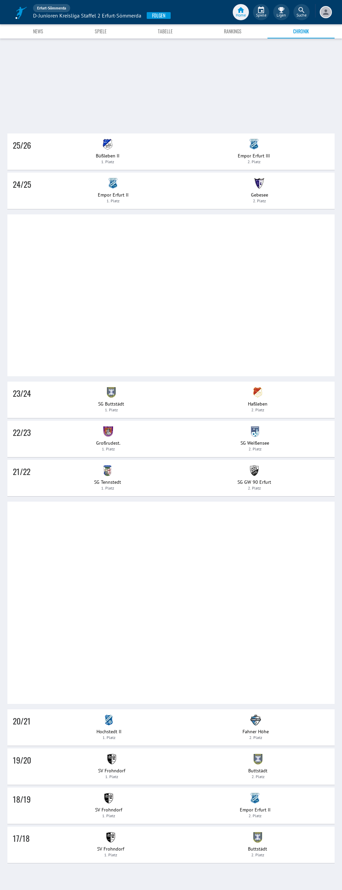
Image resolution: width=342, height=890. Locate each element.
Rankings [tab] (232, 31)
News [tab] (38, 31)
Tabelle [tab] (165, 31)
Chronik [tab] (301, 31)
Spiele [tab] (101, 31)
